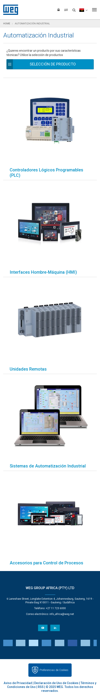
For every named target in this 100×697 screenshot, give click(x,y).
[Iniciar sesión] (58, 9)
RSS (41, 687)
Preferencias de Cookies (54, 670)
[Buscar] (74, 8)
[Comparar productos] (66, 9)
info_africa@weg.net (61, 614)
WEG (9, 9)
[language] (83, 9)
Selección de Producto (53, 64)
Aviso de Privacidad (18, 683)
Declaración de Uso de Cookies (56, 683)
